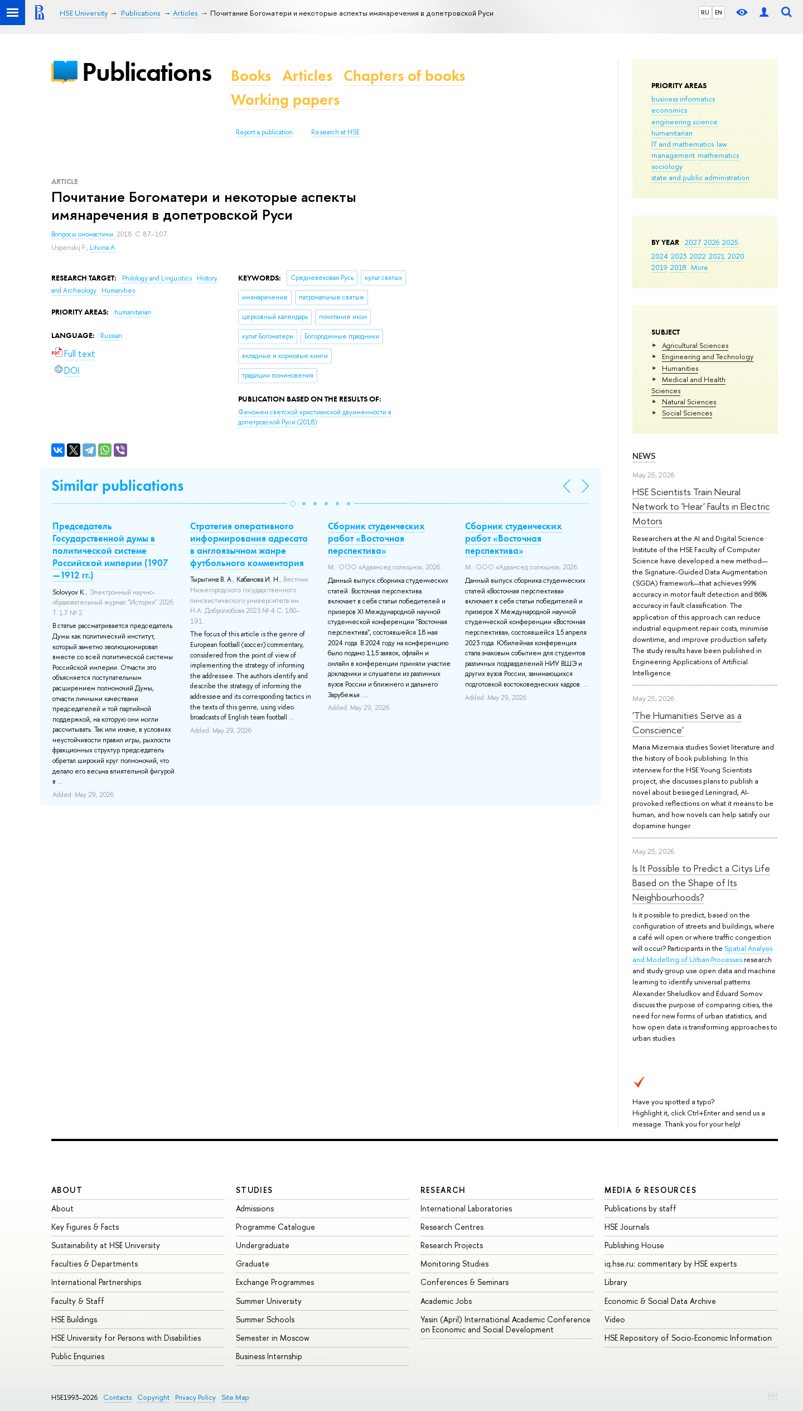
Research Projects (451, 1245)
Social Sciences (687, 413)
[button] (292, 503)
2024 (659, 256)
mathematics (718, 155)
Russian (111, 335)
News (644, 456)
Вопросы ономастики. (84, 234)
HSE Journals (626, 1226)
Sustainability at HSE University (105, 1245)
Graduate (252, 1263)
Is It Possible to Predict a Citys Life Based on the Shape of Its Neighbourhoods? (701, 883)
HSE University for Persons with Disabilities (126, 1337)
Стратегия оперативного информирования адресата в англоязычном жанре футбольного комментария (249, 544)
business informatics (683, 99)
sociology (667, 166)
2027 (693, 242)
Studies (254, 1190)
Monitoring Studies (454, 1263)
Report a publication (264, 132)
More (699, 267)
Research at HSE (335, 132)
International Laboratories (466, 1208)
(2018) (314, 417)
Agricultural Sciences (695, 345)
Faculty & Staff (77, 1301)
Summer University (269, 1301)
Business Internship (269, 1356)
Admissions (255, 1208)
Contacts (117, 1397)
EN (718, 12)
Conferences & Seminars (464, 1282)
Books (251, 75)
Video (614, 1319)
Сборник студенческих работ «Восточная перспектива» (376, 538)
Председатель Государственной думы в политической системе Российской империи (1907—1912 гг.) (110, 550)
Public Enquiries (77, 1356)
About (67, 1190)
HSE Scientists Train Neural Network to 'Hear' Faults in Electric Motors (701, 506)
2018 (678, 267)
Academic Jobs (446, 1301)
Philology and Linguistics (158, 278)
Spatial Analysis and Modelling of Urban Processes (702, 953)
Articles (307, 75)
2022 (698, 256)
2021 (717, 256)
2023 (679, 256)
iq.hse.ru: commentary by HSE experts (670, 1263)
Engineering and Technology (707, 356)
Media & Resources (650, 1190)
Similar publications (117, 485)
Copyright (153, 1397)
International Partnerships (96, 1282)
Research (443, 1190)
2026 (711, 242)
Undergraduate (262, 1245)
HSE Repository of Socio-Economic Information (688, 1337)
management (673, 155)
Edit (773, 1395)
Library (615, 1282)
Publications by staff (640, 1208)
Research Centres (451, 1226)
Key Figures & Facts (85, 1226)
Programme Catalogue (275, 1226)
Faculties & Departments (94, 1263)
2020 (736, 256)
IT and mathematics (682, 144)
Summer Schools (265, 1319)
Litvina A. (103, 247)
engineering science (684, 122)
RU (705, 12)
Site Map (235, 1397)
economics (669, 110)
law (722, 144)
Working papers (285, 99)
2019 (659, 267)
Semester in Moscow (272, 1337)
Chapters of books (404, 75)
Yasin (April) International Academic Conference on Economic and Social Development (505, 1324)
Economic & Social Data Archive (660, 1301)
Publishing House (634, 1245)
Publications (146, 72)
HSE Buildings (74, 1319)
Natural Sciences (689, 402)
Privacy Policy (195, 1397)
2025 (730, 242)
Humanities (680, 368)
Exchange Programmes (275, 1282)
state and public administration (700, 177)
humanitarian (672, 133)
